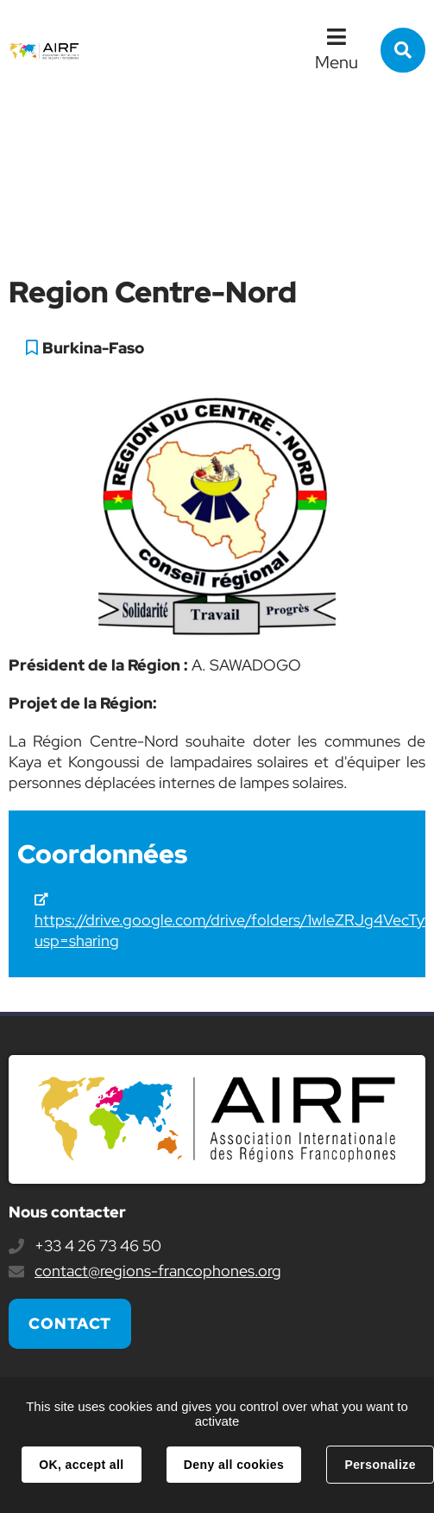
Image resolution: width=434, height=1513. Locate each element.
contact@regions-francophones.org (158, 1271)
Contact (69, 1323)
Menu (336, 62)
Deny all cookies (234, 1465)
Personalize (379, 1465)
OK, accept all (81, 1465)
